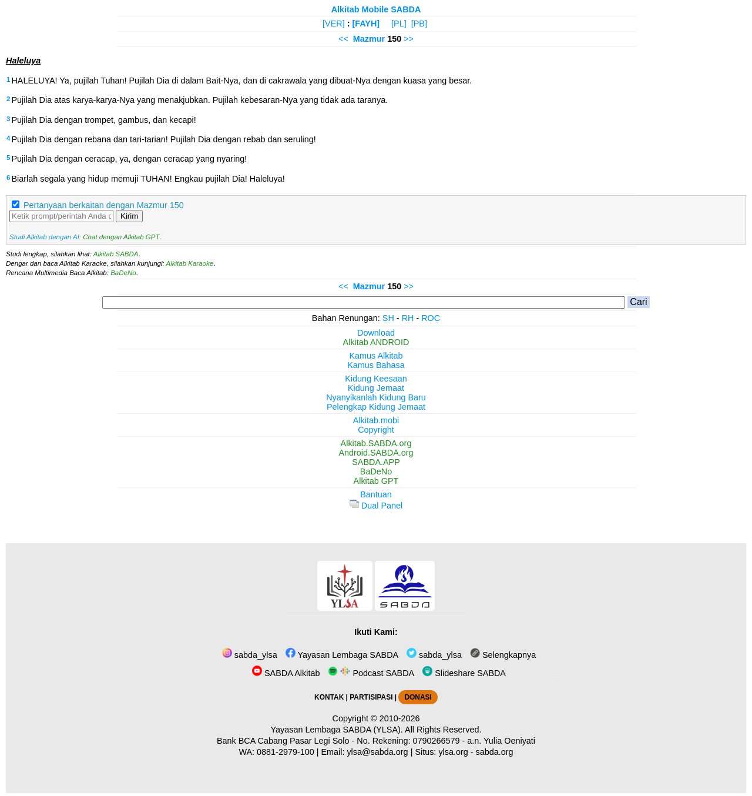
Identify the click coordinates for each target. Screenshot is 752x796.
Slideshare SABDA (464, 673)
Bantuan (376, 494)
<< (343, 39)
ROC (430, 318)
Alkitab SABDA (116, 253)
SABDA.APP (376, 462)
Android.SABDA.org (375, 452)
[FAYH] (366, 23)
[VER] (334, 23)
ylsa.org (453, 752)
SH (388, 318)
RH (408, 318)
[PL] (399, 23)
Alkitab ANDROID (376, 342)
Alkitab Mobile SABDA (376, 9)
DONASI (417, 697)
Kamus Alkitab (375, 355)
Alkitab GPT (376, 481)
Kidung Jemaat (376, 388)
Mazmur (369, 39)
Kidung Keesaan (376, 378)
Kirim (129, 216)
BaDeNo (123, 272)
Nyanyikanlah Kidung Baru (376, 397)
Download (376, 332)
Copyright (376, 429)
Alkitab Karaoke (190, 263)
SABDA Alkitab (286, 673)
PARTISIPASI (371, 697)
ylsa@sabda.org (377, 752)
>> (409, 39)
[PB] (419, 23)
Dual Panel (376, 505)
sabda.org (494, 752)
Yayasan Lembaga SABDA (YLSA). (337, 729)
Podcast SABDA (371, 673)
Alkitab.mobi (376, 420)
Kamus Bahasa (376, 365)
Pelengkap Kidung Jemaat (376, 407)
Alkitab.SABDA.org (376, 443)
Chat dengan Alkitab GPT (121, 236)
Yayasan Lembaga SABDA (342, 655)
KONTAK (329, 697)
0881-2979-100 (285, 752)
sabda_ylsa (249, 655)
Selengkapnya (503, 655)
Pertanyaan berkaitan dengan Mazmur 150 (104, 205)
